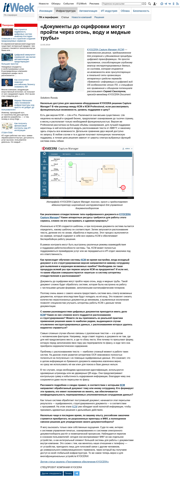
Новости (44, 3)
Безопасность (141, 10)
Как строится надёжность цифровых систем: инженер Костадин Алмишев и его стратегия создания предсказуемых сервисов (18, 35)
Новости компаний (82, 17)
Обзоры (55, 3)
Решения (99, 17)
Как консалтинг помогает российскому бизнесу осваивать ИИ (24, 83)
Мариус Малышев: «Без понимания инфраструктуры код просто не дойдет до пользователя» (17, 105)
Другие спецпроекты (51, 473)
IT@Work (82, 3)
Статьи (65, 17)
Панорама (8, 25)
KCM (74, 406)
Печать (68, 473)
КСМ (83, 260)
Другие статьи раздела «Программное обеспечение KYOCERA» (74, 461)
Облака (125, 10)
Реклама (94, 3)
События (68, 3)
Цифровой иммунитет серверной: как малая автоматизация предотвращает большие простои (18, 59)
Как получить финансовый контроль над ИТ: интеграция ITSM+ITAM (16, 128)
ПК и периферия (10, 15)
